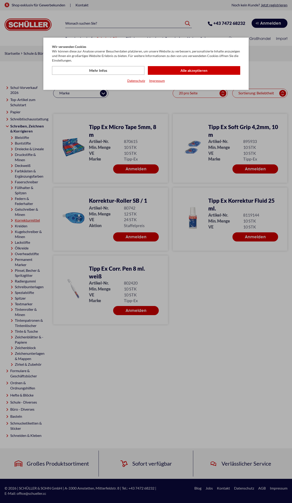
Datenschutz (136, 81)
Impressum (157, 81)
